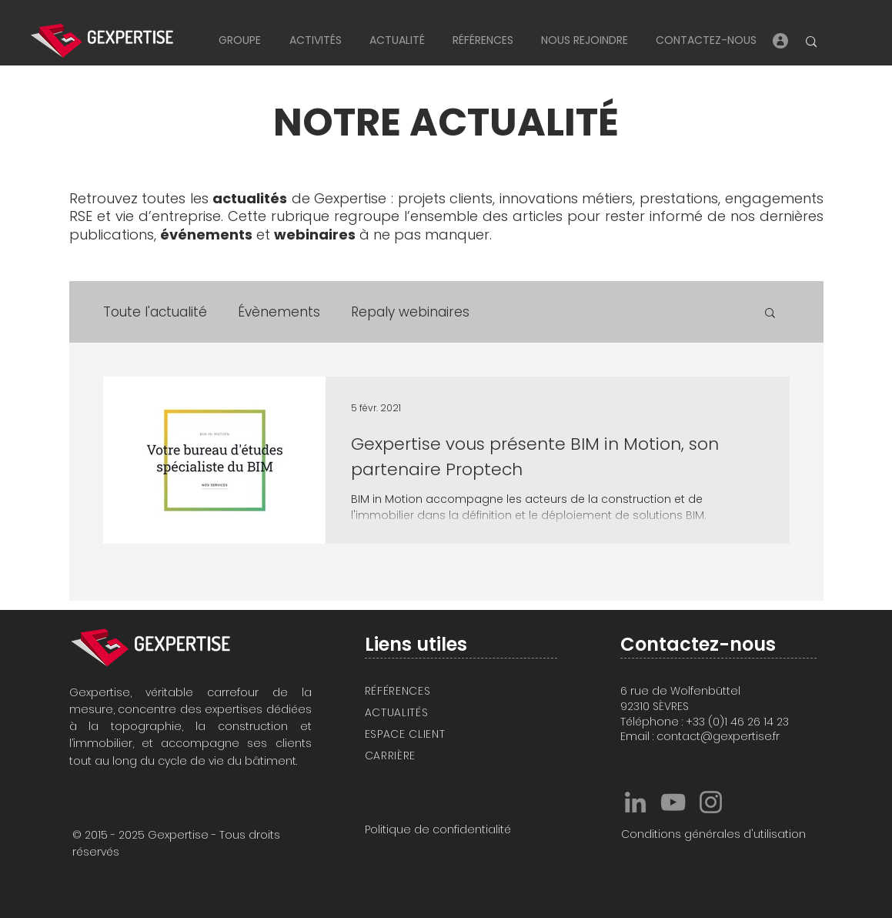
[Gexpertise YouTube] (673, 802)
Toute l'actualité (155, 312)
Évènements (279, 312)
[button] (240, 40)
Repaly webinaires (410, 312)
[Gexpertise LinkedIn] (635, 802)
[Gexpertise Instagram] (711, 802)
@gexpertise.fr (740, 736)
